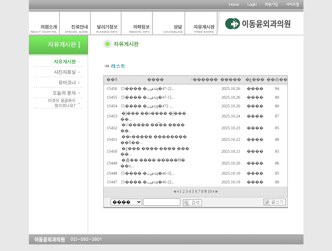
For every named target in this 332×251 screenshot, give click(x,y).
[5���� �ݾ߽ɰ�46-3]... (147, 173)
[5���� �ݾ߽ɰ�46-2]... (147, 182)
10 (210, 191)
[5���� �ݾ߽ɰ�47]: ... (147, 106)
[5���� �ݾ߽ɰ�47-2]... (147, 88)
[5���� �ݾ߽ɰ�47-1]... (147, 97)
